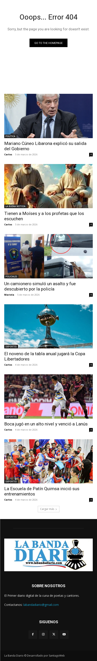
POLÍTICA (10, 136)
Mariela (9, 294)
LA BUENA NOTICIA (15, 206)
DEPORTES (11, 346)
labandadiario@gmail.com (41, 605)
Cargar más (48, 509)
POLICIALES (11, 276)
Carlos (8, 154)
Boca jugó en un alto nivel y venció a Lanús (46, 424)
